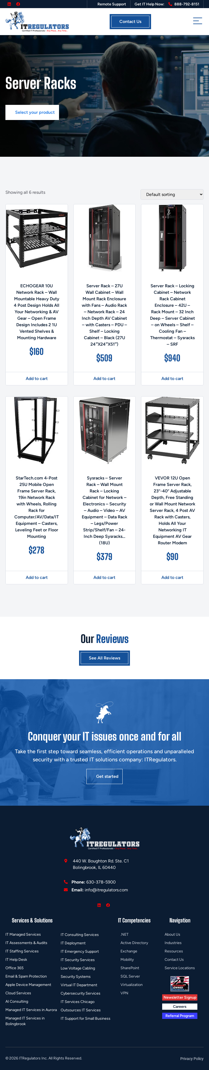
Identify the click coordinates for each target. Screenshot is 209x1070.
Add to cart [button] (37, 378)
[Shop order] (172, 194)
